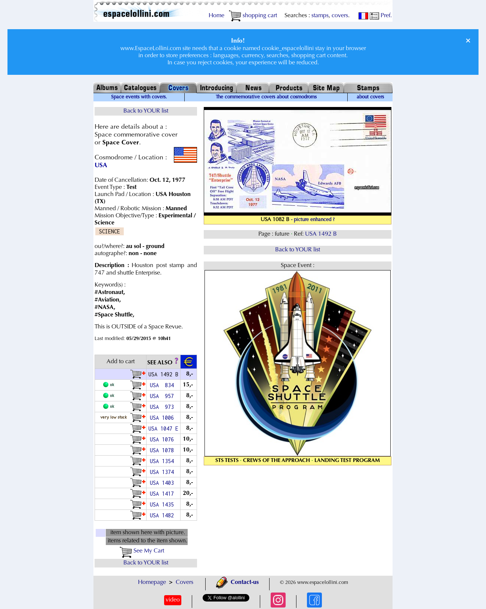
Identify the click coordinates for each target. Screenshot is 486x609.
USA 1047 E (163, 428)
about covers (370, 97)
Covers (184, 582)
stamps (320, 16)
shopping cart (253, 16)
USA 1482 (163, 515)
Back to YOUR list (145, 111)
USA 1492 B (321, 234)
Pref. (381, 16)
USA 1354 (163, 461)
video (173, 600)
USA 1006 (163, 417)
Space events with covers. (139, 97)
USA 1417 (163, 493)
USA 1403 (163, 483)
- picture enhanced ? (313, 220)
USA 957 (163, 396)
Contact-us (237, 582)
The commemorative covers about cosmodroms (266, 97)
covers (340, 16)
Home (216, 16)
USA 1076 (163, 439)
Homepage (152, 582)
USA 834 (163, 385)
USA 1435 (163, 504)
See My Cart (142, 551)
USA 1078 (163, 450)
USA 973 (163, 407)
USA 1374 (163, 472)
